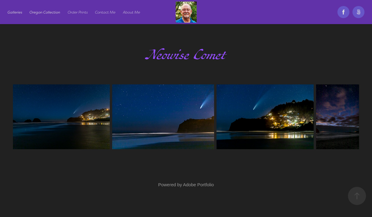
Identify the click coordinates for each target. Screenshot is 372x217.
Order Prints (78, 12)
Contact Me (105, 12)
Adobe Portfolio (198, 184)
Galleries (15, 12)
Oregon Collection (44, 12)
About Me (131, 12)
